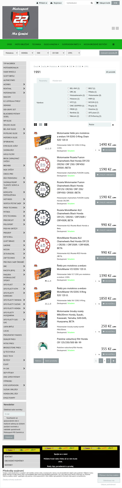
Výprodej (7, 381)
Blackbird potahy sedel (11, 115)
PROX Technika (14, 208)
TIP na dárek (9, 63)
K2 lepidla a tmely (11, 101)
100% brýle (8, 326)
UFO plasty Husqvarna (14, 313)
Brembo (14, 165)
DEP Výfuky (8, 372)
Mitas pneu (8, 343)
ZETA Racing (14, 254)
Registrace (56, 3)
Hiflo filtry (8, 154)
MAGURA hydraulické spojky (14, 277)
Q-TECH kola (9, 352)
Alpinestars (9, 80)
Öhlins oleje (9, 125)
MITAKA (14, 212)
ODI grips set (9, 109)
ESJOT (6, 364)
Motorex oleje (10, 137)
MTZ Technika (14, 216)
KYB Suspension (14, 385)
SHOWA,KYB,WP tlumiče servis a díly (14, 185)
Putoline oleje (14, 133)
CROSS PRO (8, 174)
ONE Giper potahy (11, 377)
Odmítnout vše (108, 480)
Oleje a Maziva (51, 44)
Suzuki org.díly (10, 389)
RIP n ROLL (8, 237)
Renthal (14, 88)
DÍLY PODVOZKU (14, 178)
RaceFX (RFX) (14, 270)
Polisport (14, 224)
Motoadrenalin (10, 67)
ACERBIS (14, 84)
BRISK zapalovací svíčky (11, 159)
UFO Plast (14, 284)
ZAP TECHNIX (14, 258)
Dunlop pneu (9, 339)
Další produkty (51, 361)
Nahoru (38, 361)
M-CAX (14, 368)
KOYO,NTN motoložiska (14, 193)
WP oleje (7, 121)
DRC (14, 266)
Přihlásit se (42, 3)
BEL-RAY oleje (14, 129)
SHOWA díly (8, 150)
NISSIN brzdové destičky (95, 44)
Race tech (8, 356)
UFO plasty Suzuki (14, 304)
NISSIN (14, 249)
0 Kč (115, 3)
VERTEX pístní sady (14, 203)
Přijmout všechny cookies (108, 475)
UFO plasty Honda (14, 308)
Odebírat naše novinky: (13, 409)
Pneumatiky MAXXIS (12, 335)
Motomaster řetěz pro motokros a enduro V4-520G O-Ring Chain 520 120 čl (73, 136)
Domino (7, 105)
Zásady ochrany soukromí (12, 479)
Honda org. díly (10, 393)
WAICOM (7, 97)
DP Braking (8, 141)
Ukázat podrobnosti (108, 485)
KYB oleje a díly (10, 146)
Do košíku (109, 150)
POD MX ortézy (10, 228)
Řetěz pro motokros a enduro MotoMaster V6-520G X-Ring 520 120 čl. (71, 292)
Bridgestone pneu (12, 347)
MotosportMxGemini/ (99, 454)
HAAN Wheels (9, 72)
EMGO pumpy (9, 398)
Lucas (6, 331)
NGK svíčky (8, 169)
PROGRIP (14, 233)
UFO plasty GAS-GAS (14, 321)
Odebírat (8, 437)
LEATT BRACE (14, 241)
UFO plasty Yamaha (14, 300)
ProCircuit (14, 220)
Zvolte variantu (106, 174)
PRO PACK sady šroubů (13, 262)
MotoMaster (14, 93)
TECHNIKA (36, 44)
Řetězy (14, 360)
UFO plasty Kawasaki (14, 294)
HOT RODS (14, 199)
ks (97, 150)
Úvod (9, 44)
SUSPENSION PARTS (71, 44)
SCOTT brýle (9, 76)
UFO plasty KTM (14, 289)
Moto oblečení (22, 44)
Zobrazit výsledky (109, 53)
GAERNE (14, 245)
